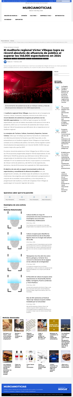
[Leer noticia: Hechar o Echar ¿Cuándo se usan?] (19, 326)
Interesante (22, 198)
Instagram (12, 392)
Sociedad (8, 20)
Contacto (48, 395)
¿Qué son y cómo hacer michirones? (65, 367)
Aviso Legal (42, 395)
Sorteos (51, 1)
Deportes (19, 20)
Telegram (18, 392)
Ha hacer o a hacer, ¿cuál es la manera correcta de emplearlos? (7, 337)
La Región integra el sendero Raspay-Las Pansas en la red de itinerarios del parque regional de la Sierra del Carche (65, 95)
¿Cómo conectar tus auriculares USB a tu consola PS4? (54, 369)
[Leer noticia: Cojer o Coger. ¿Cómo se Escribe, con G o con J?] (42, 326)
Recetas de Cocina (17, 390)
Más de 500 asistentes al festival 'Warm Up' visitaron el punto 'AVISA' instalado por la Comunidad (38, 300)
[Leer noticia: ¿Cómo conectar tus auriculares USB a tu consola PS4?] (54, 357)
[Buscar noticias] (54, 1)
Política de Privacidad (57, 395)
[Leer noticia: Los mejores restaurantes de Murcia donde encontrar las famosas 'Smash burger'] (7, 357)
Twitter (27, 392)
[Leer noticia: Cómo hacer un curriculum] (30, 357)
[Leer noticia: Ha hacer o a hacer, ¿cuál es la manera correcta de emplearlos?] (7, 326)
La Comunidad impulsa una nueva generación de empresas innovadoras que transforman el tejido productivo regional (65, 117)
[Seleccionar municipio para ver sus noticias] (63, 1)
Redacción (10, 62)
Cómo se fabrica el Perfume (18, 367)
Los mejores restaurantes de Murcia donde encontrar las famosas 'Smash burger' (7, 370)
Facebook (6, 392)
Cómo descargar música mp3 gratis (42, 367)
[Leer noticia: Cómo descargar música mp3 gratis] (42, 357)
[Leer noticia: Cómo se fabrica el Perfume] (19, 357)
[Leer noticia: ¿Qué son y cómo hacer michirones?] (65, 357)
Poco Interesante (34, 198)
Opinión (24, 16)
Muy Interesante (10, 198)
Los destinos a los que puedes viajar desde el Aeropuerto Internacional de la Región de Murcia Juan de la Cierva (65, 341)
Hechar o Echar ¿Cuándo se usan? (18, 336)
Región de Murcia (11, 16)
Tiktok (22, 392)
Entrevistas (59, 16)
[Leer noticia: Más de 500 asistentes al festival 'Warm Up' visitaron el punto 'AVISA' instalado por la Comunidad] (14, 305)
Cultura (33, 16)
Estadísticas (32, 392)
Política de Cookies (34, 395)
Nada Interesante (46, 198)
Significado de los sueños (29, 390)
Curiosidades (39, 390)
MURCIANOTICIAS (37, 8)
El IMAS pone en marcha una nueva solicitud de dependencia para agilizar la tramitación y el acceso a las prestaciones (65, 161)
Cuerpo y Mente (8, 390)
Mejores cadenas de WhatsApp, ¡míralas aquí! (30, 337)
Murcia (5, 208)
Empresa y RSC (46, 16)
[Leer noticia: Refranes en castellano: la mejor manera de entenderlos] (54, 326)
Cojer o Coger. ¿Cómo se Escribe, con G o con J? (42, 337)
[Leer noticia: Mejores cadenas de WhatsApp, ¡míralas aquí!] (30, 326)
